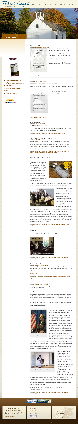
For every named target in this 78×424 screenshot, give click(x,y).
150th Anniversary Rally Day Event (37, 45)
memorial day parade (39, 152)
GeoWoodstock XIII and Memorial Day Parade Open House (43, 138)
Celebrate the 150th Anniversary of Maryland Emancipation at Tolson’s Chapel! (47, 282)
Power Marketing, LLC (49, 422)
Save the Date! (33, 230)
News (35, 75)
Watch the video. (33, 273)
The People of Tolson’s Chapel (13, 87)
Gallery (51, 4)
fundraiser (32, 258)
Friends (65, 4)
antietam (50, 116)
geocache (32, 152)
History (38, 4)
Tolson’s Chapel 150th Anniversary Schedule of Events (42, 80)
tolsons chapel (66, 75)
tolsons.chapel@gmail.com (11, 416)
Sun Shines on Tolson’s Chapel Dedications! (40, 157)
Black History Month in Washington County (39, 263)
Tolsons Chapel (16, 4)
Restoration (8, 91)
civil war (54, 116)
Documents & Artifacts (11, 93)
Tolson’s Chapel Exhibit (35, 122)
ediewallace (46, 47)
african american (44, 75)
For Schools (45, 4)
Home (33, 4)
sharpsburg (59, 75)
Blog (56, 4)
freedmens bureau (52, 75)
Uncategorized (37, 133)
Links (61, 4)
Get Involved (72, 4)
